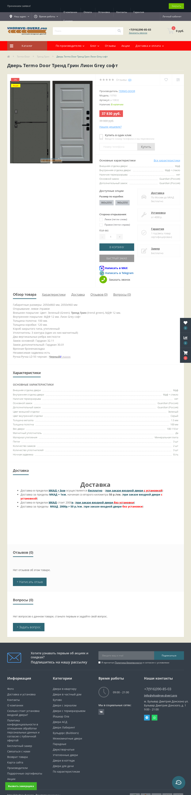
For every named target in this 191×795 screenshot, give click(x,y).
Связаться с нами (18, 751)
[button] (185, 355)
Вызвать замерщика (21, 786)
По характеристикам (66, 771)
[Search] (119, 31)
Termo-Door (23, 56)
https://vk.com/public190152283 (101, 712)
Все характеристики (167, 160)
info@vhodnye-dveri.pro (160, 695)
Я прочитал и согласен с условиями (135, 662)
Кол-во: (104, 230)
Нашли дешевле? (110, 127)
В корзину (116, 247)
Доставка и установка (21, 694)
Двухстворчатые (63, 749)
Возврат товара (17, 757)
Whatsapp (154, 717)
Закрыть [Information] (176, 6)
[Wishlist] (166, 79)
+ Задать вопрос (29, 627)
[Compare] (178, 79)
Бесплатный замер (19, 746)
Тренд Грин (43, 56)
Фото (10, 689)
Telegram (147, 717)
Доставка (157, 193)
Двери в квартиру (64, 689)
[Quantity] (111, 237)
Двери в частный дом (67, 694)
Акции (125, 46)
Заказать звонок (138, 32)
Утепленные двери (65, 755)
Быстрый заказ (116, 258)
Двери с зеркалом (64, 705)
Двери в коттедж (64, 760)
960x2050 (122, 202)
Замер (155, 248)
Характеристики (54, 294)
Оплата (88, 12)
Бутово (57, 700)
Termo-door (127, 91)
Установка (104, 12)
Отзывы (110, 46)
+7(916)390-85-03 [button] (157, 689)
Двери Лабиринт (64, 727)
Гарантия (68, 20)
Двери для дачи (63, 766)
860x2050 (106, 202)
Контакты (121, 12)
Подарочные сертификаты (24, 773)
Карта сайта (15, 762)
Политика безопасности (128, 662)
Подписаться (169, 655)
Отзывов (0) (99, 294)
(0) (129, 80)
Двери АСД (60, 722)
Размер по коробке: (111, 196)
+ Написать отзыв (30, 582)
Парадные (59, 744)
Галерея (85, 20)
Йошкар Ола (61, 716)
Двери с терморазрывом (69, 711)
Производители (17, 768)
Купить (146, 147)
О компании (70, 12)
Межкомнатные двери (67, 738)
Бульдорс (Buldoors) (66, 733)
